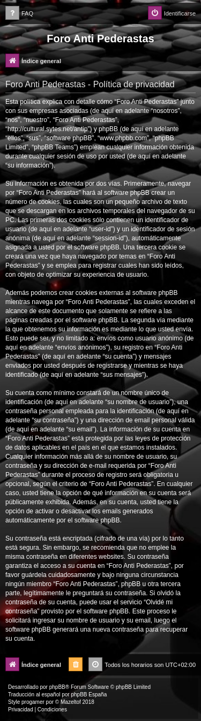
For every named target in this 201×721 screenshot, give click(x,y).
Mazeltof (71, 702)
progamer (32, 702)
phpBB (57, 687)
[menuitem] (19, 13)
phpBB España (89, 694)
